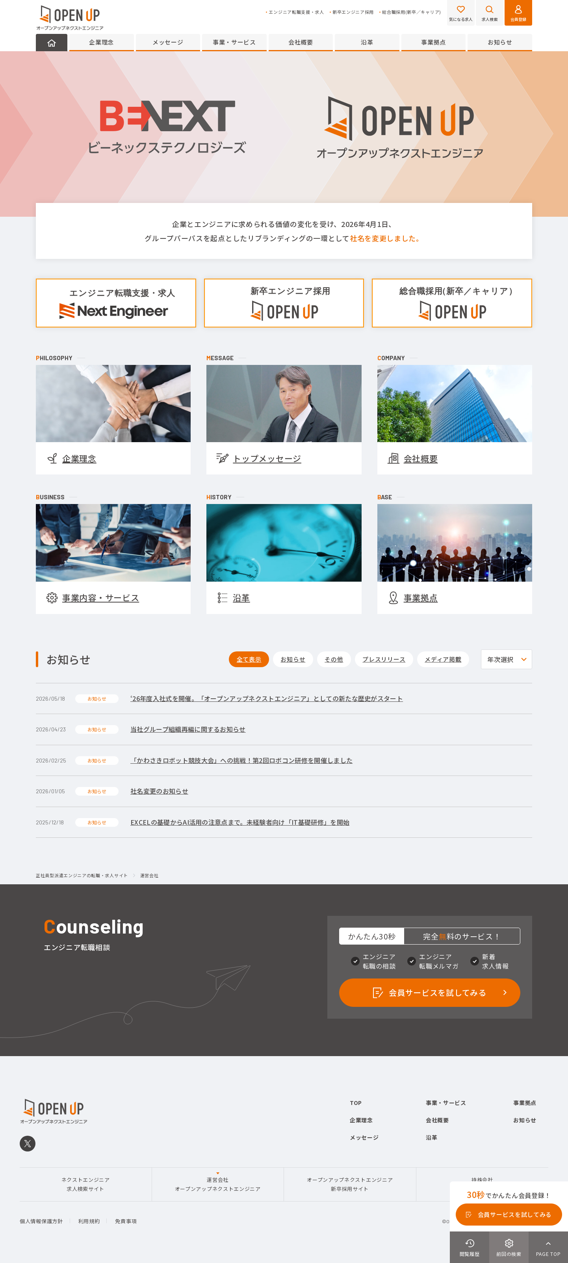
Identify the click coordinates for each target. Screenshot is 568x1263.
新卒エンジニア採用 (353, 12)
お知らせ (500, 42)
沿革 (367, 42)
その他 (334, 659)
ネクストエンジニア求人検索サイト (85, 1184)
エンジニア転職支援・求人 (296, 12)
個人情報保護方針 (41, 1221)
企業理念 (101, 42)
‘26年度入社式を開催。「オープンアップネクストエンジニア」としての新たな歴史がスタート (266, 698)
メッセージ (168, 42)
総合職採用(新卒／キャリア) (411, 12)
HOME (51, 42)
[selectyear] (506, 659)
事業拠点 (433, 42)
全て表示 (249, 659)
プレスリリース (383, 659)
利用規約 (89, 1221)
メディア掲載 (443, 659)
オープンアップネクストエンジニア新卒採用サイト (350, 1184)
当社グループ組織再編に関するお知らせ (188, 729)
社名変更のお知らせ (159, 791)
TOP (356, 1103)
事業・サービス (234, 42)
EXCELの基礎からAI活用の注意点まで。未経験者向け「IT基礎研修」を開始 (239, 822)
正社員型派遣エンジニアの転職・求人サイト (82, 875)
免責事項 (126, 1221)
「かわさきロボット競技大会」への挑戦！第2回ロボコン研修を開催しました (241, 760)
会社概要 (300, 42)
